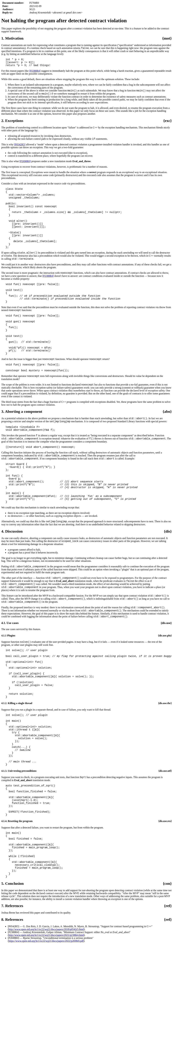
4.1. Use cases (10, 680)
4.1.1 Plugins (8, 692)
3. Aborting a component (21, 448)
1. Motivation (12, 38)
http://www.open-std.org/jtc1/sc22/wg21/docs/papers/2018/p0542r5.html (46, 1027)
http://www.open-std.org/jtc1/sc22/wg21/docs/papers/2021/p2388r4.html (46, 1033)
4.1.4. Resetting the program (16, 908)
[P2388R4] (35, 73)
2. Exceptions (12, 124)
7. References (12, 1004)
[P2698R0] (25, 165)
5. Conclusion (12, 981)
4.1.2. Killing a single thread (16, 771)
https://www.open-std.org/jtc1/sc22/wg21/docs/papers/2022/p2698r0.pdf (46, 1039)
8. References (12, 1017)
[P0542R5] (19, 148)
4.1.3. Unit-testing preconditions (19, 851)
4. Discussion (12, 582)
